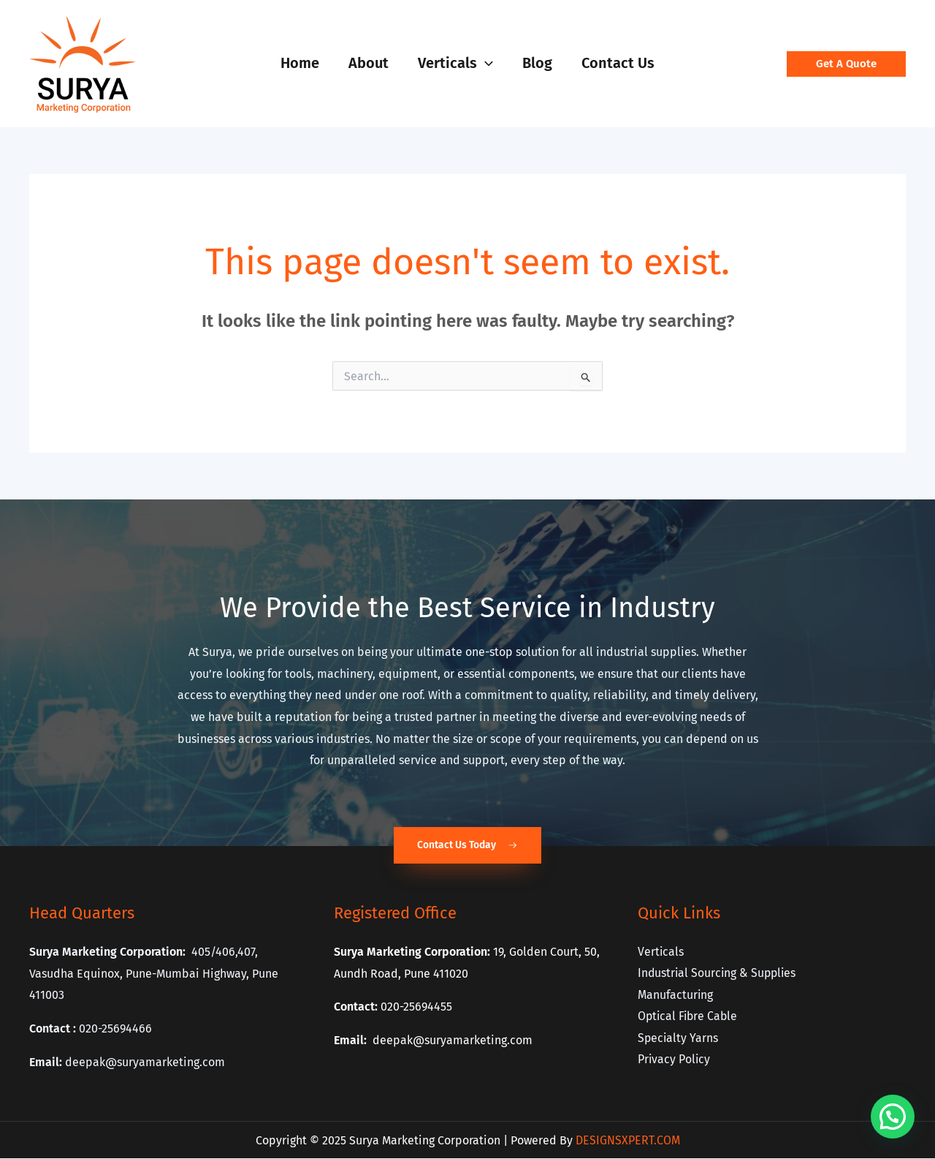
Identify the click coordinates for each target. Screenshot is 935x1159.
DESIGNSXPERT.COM (628, 1140)
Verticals (661, 952)
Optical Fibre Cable (689, 1017)
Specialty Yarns (679, 1039)
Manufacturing (676, 995)
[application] (485, 63)
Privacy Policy (674, 1061)
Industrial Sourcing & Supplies (719, 974)
